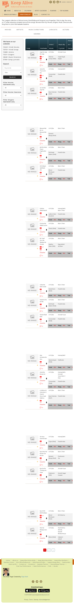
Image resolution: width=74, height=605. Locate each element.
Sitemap (36, 599)
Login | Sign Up (67, 2)
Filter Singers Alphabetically (9, 101)
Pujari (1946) (52, 441)
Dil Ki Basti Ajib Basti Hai (43, 168)
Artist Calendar (41, 11)
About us (17, 11)
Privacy (26, 599)
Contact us (45, 14)
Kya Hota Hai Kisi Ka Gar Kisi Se (43, 453)
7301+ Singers (8, 54)
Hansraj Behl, (62, 208)
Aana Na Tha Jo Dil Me (43, 71)
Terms (31, 599)
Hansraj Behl (61, 69)
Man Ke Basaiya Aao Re (43, 529)
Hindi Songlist (25, 14)
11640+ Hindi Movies (11, 47)
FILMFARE (53, 11)
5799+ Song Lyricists (11, 59)
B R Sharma (61, 515)
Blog (36, 14)
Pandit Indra (61, 74)
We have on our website (9, 43)
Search (6, 64)
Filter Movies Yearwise (12, 92)
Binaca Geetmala (10, 14)
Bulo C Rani (61, 88)
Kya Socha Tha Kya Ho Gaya (43, 470)
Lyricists (59, 30)
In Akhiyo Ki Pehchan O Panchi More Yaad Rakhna (43, 394)
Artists (25, 30)
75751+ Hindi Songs (10, 50)
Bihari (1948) (52, 537)
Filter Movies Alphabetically (9, 83)
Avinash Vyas (62, 52)
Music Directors (42, 30)
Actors (31, 34)
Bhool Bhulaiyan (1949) (51, 172)
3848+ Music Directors (12, 57)
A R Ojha (51, 52)
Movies (14, 30)
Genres (43, 34)
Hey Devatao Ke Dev (43, 357)
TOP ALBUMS (64, 11)
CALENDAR (27, 11)
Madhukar (61, 360)
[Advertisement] (40, 114)
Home (9, 11)
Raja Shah (24, 577)
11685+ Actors (8, 52)
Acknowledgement (44, 599)
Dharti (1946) (52, 228)
